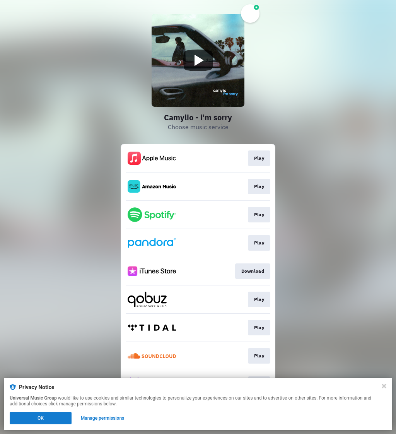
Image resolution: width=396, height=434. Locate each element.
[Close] (384, 386)
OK (41, 418)
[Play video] (198, 60)
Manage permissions (103, 418)
